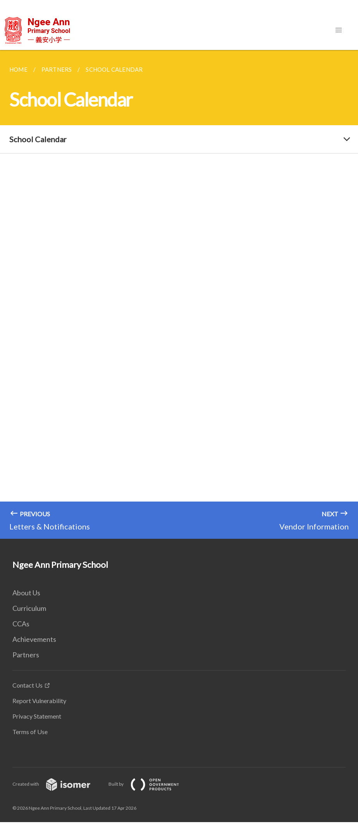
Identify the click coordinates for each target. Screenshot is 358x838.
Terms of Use (30, 731)
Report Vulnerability (39, 700)
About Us (26, 592)
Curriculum (29, 608)
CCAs (20, 623)
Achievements (34, 639)
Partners (25, 654)
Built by (149, 784)
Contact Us (27, 685)
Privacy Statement (36, 716)
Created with (57, 784)
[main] (179, 294)
